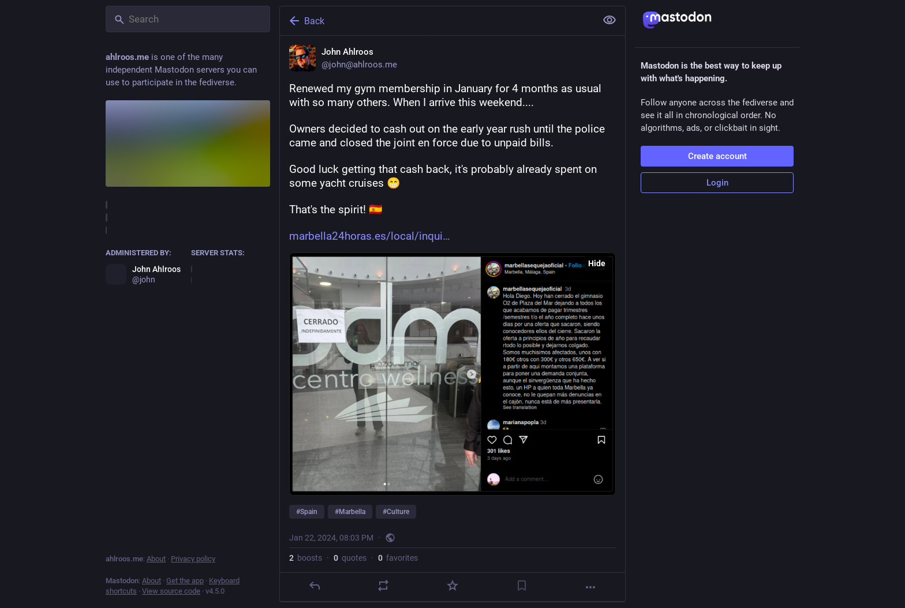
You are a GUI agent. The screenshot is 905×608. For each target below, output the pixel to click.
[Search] (188, 19)
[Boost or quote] (383, 585)
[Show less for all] (609, 20)
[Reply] (314, 585)
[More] (590, 587)
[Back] (437, 20)
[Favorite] (452, 585)
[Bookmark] (522, 585)
